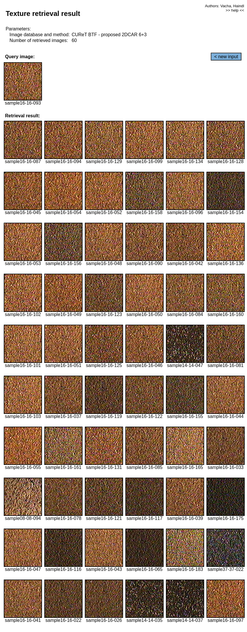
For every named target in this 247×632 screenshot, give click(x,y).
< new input (226, 56)
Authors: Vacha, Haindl (224, 6)
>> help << (235, 10)
